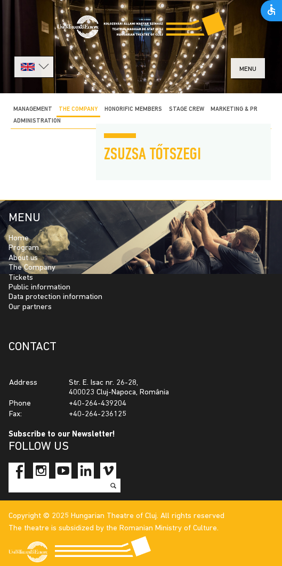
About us (23, 258)
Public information (39, 288)
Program (24, 248)
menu (247, 69)
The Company (32, 268)
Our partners (30, 307)
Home (19, 238)
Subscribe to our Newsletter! (62, 435)
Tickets (21, 278)
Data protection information (55, 297)
